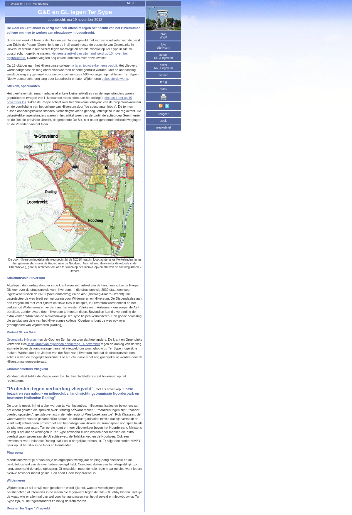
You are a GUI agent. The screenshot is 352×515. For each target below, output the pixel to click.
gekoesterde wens (115, 78)
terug (163, 82)
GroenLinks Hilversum (22, 339)
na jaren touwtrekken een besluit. (94, 65)
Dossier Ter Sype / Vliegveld (28, 508)
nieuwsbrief (163, 127)
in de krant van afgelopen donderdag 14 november (63, 344)
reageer (164, 114)
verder (163, 75)
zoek (163, 120)
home (163, 88)
